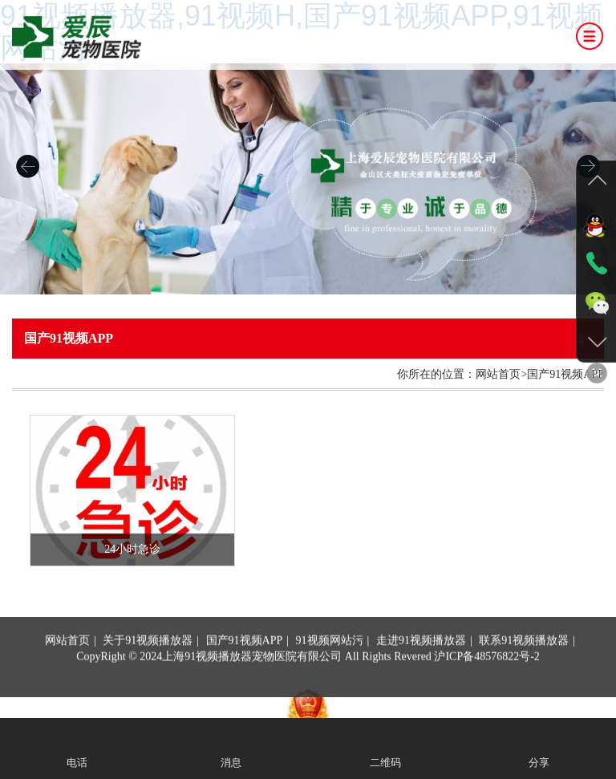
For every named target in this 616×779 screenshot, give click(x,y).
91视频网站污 (329, 678)
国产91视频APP (244, 678)
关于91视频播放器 (147, 678)
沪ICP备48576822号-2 (486, 694)
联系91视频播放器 (524, 678)
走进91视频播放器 (421, 678)
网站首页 (67, 678)
